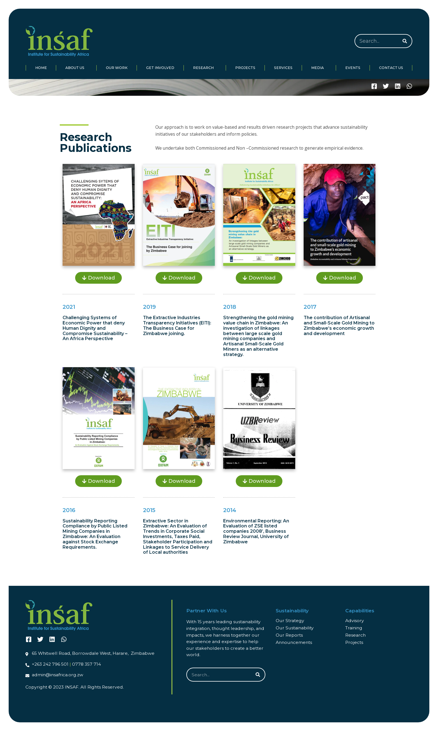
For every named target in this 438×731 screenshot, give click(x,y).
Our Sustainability (295, 627)
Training (353, 627)
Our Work (116, 68)
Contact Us (391, 68)
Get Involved (160, 68)
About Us (76, 68)
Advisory (354, 620)
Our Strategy (290, 620)
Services (283, 68)
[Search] (405, 41)
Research (204, 68)
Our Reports (289, 635)
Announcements (294, 642)
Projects (245, 68)
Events (352, 68)
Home (41, 68)
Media (319, 68)
